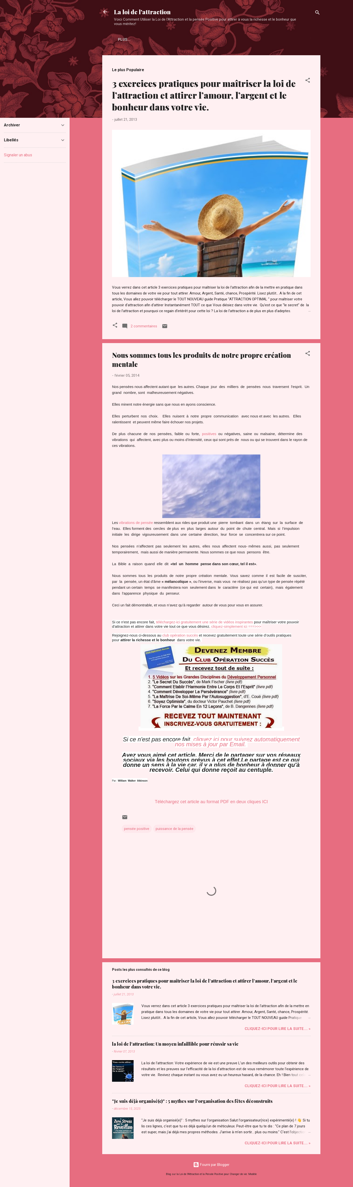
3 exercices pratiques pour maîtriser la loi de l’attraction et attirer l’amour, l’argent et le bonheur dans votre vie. (204, 95)
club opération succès (180, 635)
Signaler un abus (18, 155)
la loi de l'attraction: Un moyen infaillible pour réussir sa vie (175, 1044)
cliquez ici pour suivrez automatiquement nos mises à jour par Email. (237, 741)
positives (208, 434)
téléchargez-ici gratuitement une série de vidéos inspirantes (204, 622)
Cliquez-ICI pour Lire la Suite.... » (278, 1029)
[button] (308, 81)
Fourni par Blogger (211, 1164)
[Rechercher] (317, 13)
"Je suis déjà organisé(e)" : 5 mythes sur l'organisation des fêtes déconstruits (192, 1101)
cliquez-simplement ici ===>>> (236, 626)
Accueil (126, 39)
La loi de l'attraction (142, 12)
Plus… (149, 39)
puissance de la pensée (174, 829)
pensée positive (136, 829)
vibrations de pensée (136, 522)
